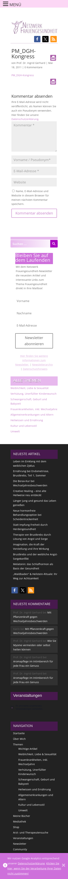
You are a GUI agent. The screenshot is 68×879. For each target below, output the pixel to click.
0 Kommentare (33, 67)
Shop (16, 827)
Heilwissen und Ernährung (27, 420)
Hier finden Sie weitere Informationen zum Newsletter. (31, 360)
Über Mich (19, 739)
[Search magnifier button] (54, 244)
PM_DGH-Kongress (22, 75)
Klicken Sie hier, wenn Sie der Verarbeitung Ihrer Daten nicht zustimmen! (34, 868)
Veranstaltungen (23, 838)
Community (20, 849)
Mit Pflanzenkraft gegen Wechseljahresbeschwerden (32, 617)
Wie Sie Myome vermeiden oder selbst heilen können (34, 645)
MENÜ (15, 4)
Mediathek (19, 821)
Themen (18, 744)
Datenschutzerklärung (24, 119)
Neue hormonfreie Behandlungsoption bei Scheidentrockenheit (27, 515)
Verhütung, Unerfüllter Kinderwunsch (34, 393)
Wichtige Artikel (27, 748)
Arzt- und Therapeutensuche (30, 832)
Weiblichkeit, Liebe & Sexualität (30, 388)
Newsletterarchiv (42, 364)
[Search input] (30, 244)
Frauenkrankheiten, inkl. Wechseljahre (34, 409)
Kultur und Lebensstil (24, 425)
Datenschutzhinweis (35, 369)
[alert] (34, 707)
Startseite (19, 733)
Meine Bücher (21, 816)
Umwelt (15, 431)
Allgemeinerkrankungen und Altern (32, 414)
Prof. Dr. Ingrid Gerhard (31, 63)
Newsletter (19, 843)
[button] (37, 39)
